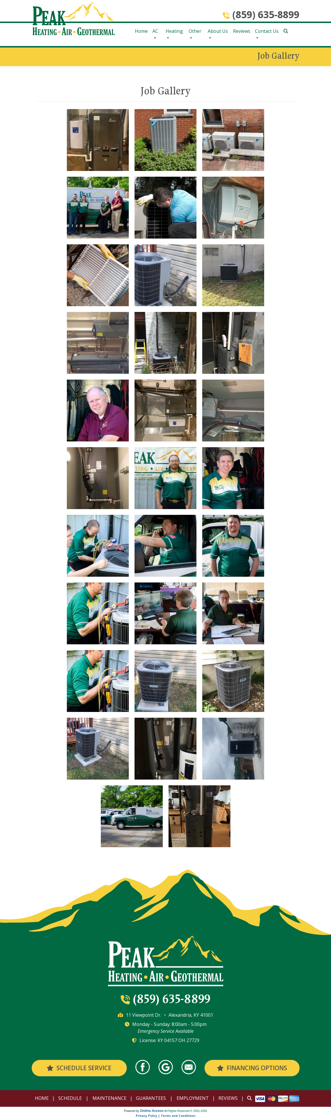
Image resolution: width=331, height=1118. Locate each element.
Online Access (152, 1111)
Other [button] (195, 31)
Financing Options (252, 1068)
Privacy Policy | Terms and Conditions (166, 1116)
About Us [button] (218, 31)
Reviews (241, 31)
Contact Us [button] (267, 31)
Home (141, 31)
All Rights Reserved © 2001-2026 (185, 1111)
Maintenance (109, 1098)
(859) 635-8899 (265, 14)
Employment (193, 1098)
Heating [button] (174, 31)
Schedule (70, 1098)
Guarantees (151, 1098)
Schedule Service (79, 1068)
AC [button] (155, 31)
